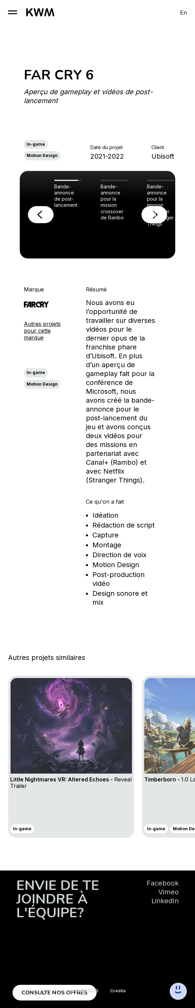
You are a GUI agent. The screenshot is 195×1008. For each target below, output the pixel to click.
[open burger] (12, 12)
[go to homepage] (40, 12)
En (183, 12)
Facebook (163, 883)
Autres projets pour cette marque (42, 330)
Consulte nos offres (54, 992)
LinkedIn (165, 901)
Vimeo (168, 892)
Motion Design (42, 155)
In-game (36, 144)
